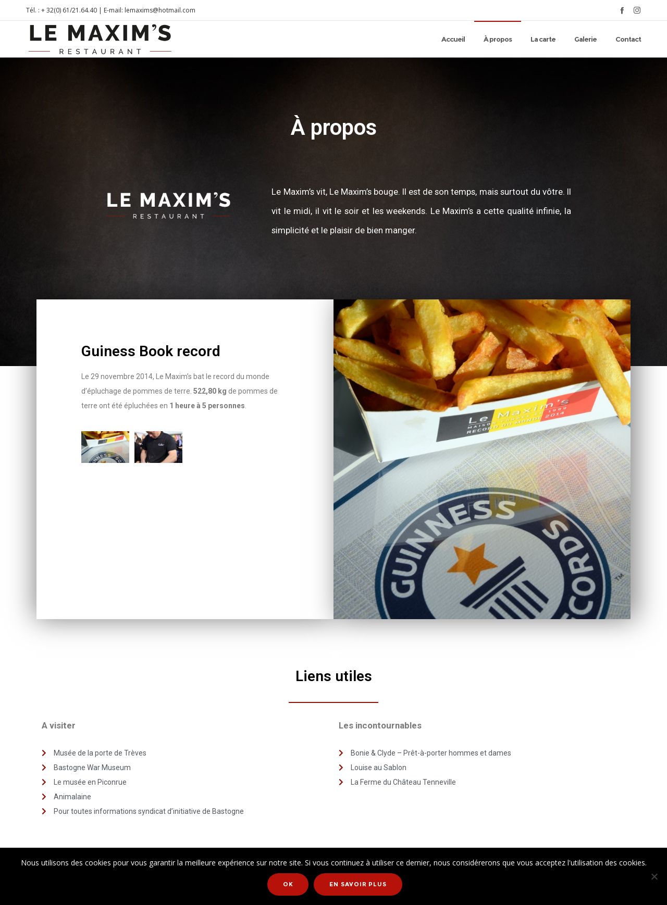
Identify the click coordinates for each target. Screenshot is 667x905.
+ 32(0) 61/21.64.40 (69, 10)
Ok (290, 885)
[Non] (654, 877)
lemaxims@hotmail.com (160, 10)
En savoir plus (359, 885)
